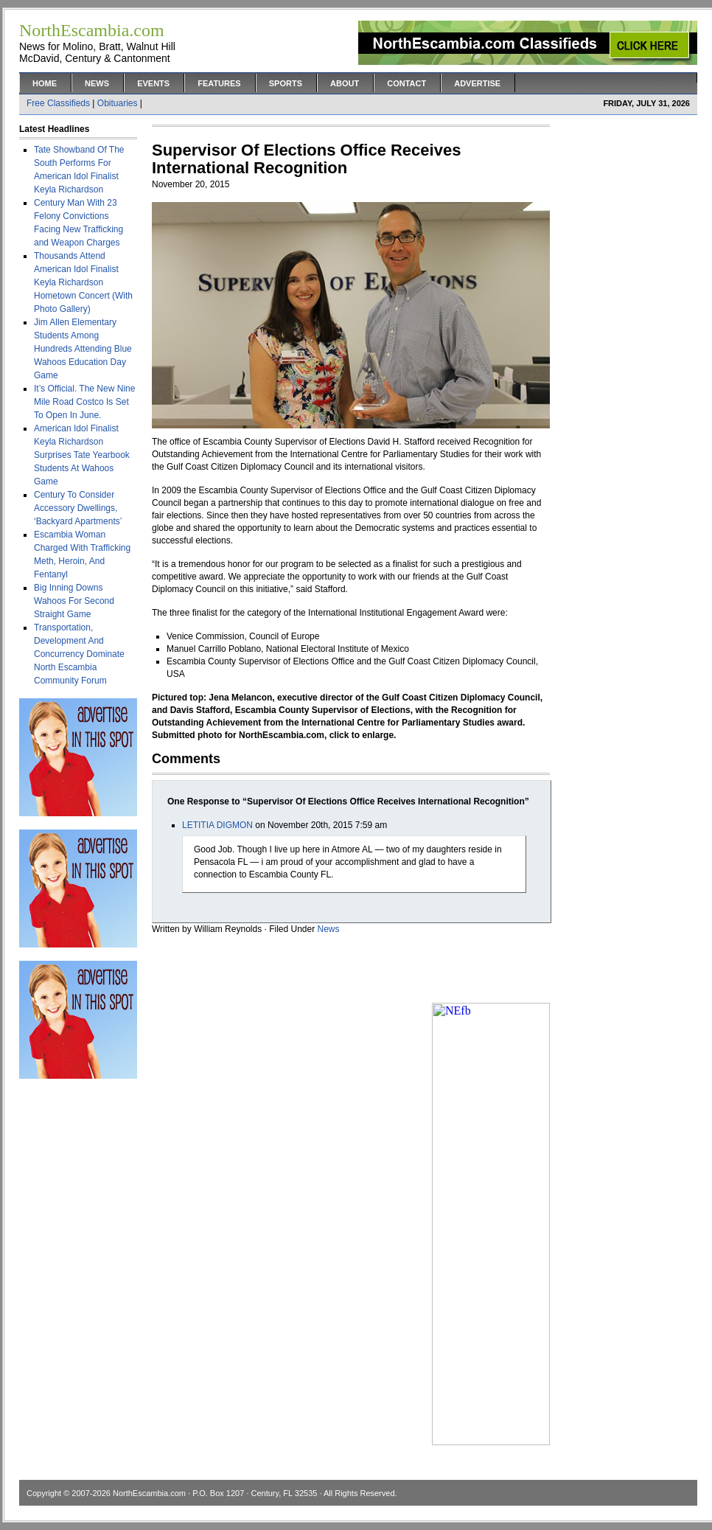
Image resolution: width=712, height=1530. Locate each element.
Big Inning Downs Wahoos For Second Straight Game (74, 601)
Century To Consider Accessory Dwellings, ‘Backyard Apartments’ (78, 508)
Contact (406, 83)
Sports (285, 83)
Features (219, 83)
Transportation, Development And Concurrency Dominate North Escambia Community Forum (79, 654)
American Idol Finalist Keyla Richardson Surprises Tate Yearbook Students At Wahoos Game (82, 455)
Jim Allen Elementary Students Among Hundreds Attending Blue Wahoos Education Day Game (83, 348)
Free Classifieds (58, 103)
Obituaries (117, 103)
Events (153, 83)
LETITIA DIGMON (217, 825)
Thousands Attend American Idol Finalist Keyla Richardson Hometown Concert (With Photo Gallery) (83, 282)
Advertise (477, 83)
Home (44, 83)
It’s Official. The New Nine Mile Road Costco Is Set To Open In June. (84, 401)
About (344, 83)
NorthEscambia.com (149, 1493)
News (97, 83)
